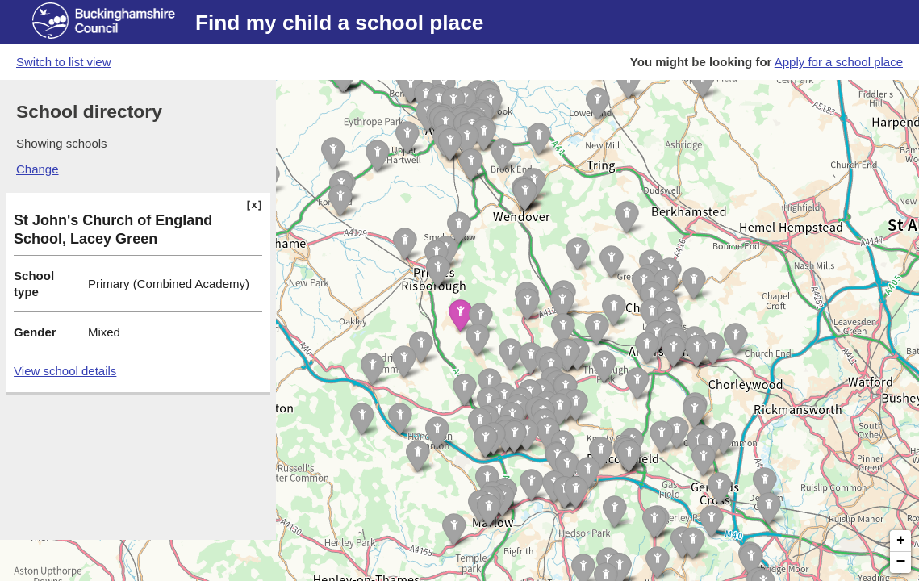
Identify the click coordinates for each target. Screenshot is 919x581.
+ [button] (900, 540)
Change (37, 169)
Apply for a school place (839, 62)
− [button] (901, 562)
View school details (65, 371)
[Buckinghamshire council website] (113, 22)
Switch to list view (63, 62)
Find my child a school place (339, 22)
